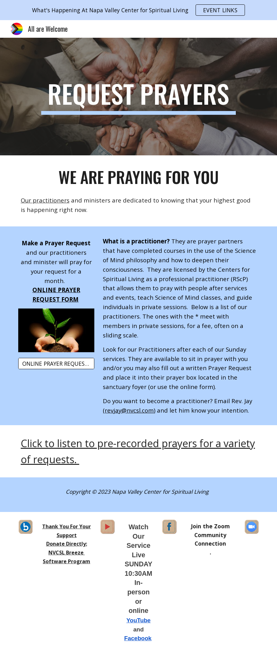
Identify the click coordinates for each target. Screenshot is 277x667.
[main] (138, 96)
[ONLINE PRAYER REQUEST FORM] (56, 364)
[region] (138, 10)
